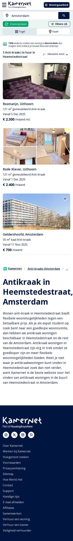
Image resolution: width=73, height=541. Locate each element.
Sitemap (8, 474)
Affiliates (8, 508)
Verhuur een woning (16, 519)
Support (8, 491)
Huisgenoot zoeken (16, 457)
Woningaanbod (56, 5)
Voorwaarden (12, 463)
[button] (58, 54)
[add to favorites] (64, 68)
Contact (8, 485)
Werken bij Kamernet (17, 451)
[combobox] (28, 16)
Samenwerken (12, 513)
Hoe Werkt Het (12, 479)
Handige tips (11, 496)
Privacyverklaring (14, 468)
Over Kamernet (13, 446)
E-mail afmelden (13, 502)
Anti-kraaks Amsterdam (44, 269)
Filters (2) (59, 24)
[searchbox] (33, 16)
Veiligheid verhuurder (17, 530)
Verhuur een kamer (16, 525)
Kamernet (13, 268)
